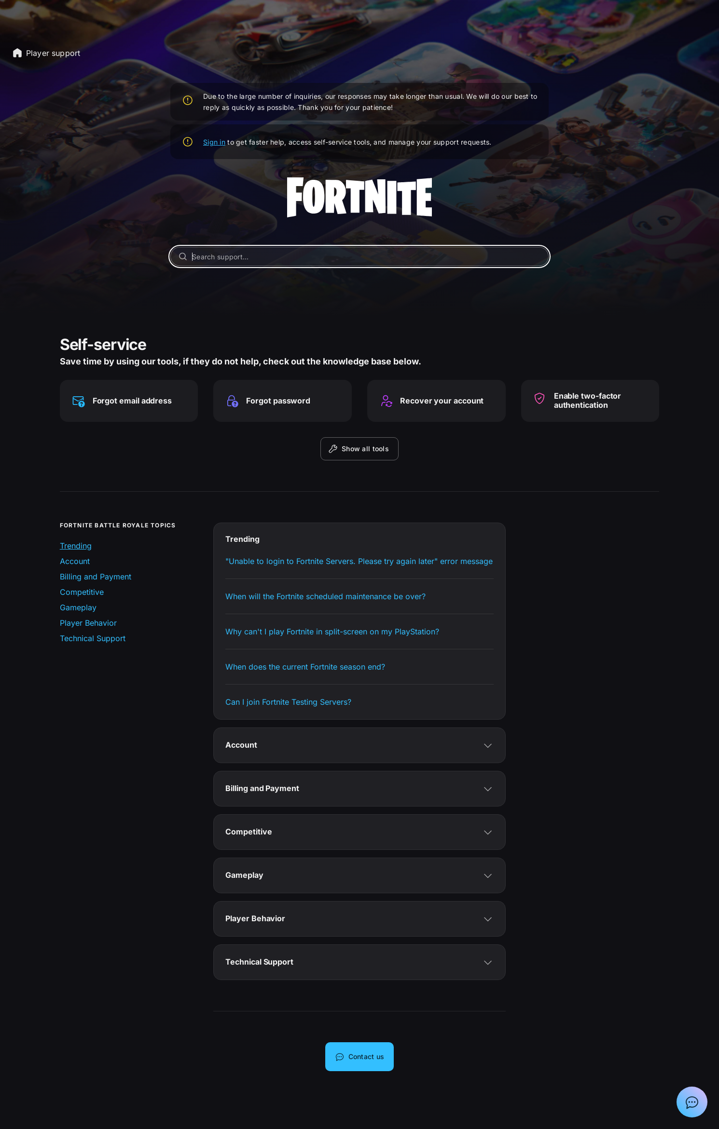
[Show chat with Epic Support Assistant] (692, 1102)
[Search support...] (359, 256)
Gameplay (78, 607)
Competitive (82, 592)
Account (75, 561)
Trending (76, 546)
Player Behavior (88, 623)
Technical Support (92, 638)
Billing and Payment (95, 576)
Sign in (214, 142)
